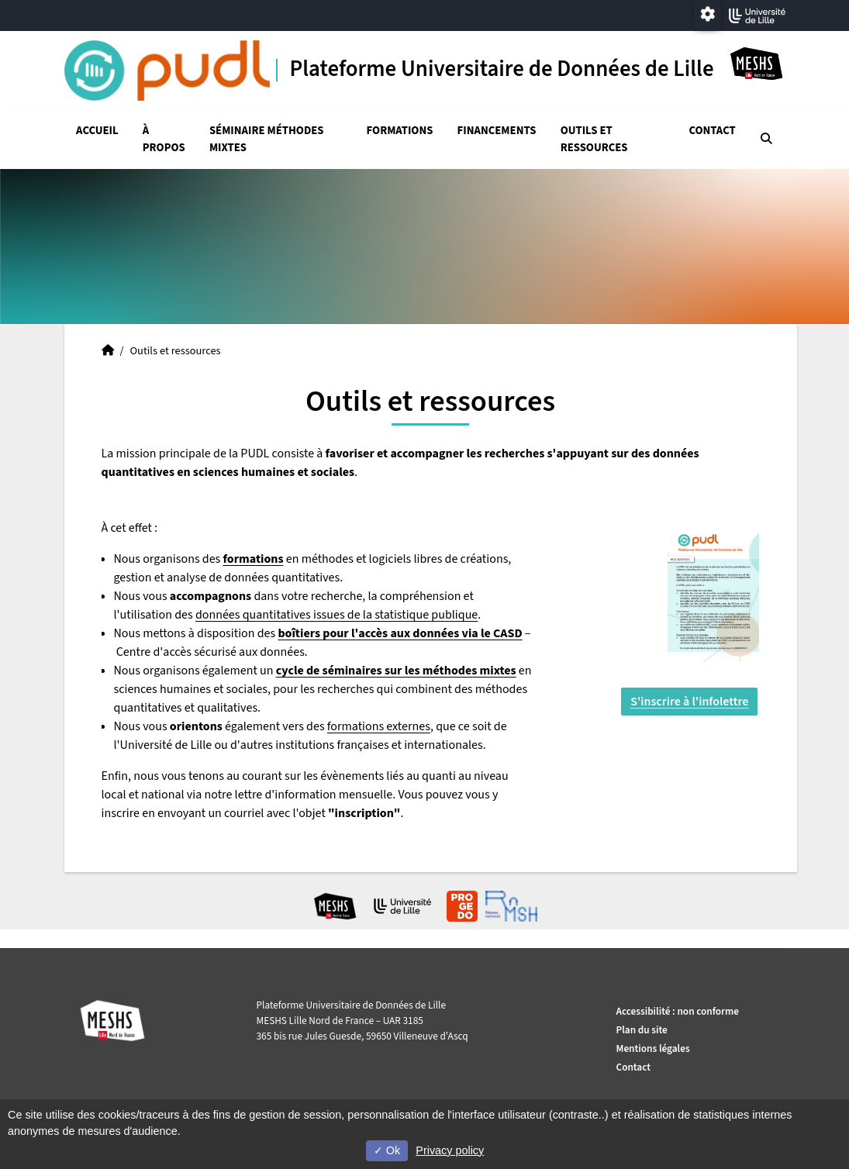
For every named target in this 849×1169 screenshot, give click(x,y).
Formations (400, 130)
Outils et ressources (594, 139)
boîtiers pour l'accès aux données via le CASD (400, 633)
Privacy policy (450, 1150)
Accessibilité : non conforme (677, 1011)
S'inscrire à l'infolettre (689, 701)
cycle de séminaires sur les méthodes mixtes (396, 670)
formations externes (378, 726)
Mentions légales (653, 1048)
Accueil (97, 130)
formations (253, 558)
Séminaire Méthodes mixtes (266, 139)
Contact (712, 130)
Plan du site (642, 1029)
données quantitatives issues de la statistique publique (336, 614)
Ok (387, 1150)
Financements (497, 130)
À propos (164, 139)
